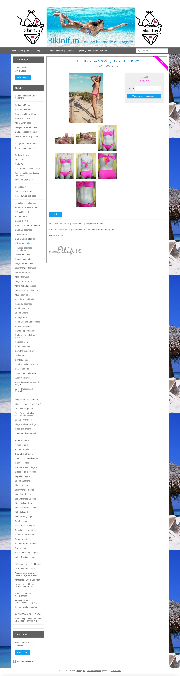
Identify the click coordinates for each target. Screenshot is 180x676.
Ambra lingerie (21, 445)
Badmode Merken (23, 105)
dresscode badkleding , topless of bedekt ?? (25, 585)
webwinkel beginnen (94, 671)
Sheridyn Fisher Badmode (26, 364)
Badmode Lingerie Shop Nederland (26, 97)
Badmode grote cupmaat (26, 132)
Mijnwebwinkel (116, 671)
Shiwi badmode (22, 369)
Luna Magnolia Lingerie (25, 499)
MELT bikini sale (22, 295)
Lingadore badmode (24, 263)
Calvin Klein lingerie (24, 454)
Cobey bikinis (21, 234)
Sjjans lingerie (21, 548)
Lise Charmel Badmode (25, 268)
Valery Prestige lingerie (25, 557)
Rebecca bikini (21, 342)
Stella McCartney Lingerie (26, 552)
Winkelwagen (23, 77)
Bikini (13, 51)
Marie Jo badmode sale (25, 286)
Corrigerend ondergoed (25, 433)
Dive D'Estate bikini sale (26, 239)
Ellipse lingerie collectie (25, 472)
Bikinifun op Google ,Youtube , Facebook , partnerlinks (28, 620)
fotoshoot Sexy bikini (24, 180)
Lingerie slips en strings (25, 424)
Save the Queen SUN (24, 351)
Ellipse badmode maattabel (24, 249)
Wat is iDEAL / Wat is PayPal (28, 614)
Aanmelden (22, 652)
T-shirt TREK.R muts (24, 191)
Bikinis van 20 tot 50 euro (26, 114)
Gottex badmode (22, 254)
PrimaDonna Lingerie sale (26, 530)
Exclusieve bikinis (23, 109)
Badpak (39, 51)
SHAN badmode (22, 360)
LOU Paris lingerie (23, 494)
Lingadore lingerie (23, 485)
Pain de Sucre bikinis (24, 299)
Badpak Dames (22, 155)
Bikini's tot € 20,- (22, 118)
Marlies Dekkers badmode (26, 290)
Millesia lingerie (22, 512)
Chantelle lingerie (23, 463)
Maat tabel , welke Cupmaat (27, 580)
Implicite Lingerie (22, 476)
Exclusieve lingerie (23, 420)
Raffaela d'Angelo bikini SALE (25, 336)
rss (84, 671)
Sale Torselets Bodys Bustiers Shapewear (24, 414)
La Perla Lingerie (22, 481)
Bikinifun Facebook (23, 661)
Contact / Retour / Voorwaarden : (23, 595)
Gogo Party (81, 51)
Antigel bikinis (21, 216)
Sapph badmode (22, 346)
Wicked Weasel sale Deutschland (24, 390)
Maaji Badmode (22, 277)
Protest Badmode (23, 326)
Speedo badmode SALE (26, 373)
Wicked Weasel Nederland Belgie (27, 383)
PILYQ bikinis (21, 317)
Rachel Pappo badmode (26, 331)
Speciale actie (21, 187)
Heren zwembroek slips (25, 196)
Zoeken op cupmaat (24, 409)
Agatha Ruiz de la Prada (26, 207)
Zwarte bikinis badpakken (26, 136)
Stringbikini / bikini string (26, 143)
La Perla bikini (21, 313)
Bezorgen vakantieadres (26, 607)
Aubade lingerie (22, 440)
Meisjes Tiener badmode (26, 127)
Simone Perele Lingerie (25, 543)
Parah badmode (22, 308)
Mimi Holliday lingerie (24, 517)
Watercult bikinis (22, 378)
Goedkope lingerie (23, 429)
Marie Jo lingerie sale (24, 503)
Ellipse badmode (22, 243)
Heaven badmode (23, 259)
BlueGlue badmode (23, 230)
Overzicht (55, 214)
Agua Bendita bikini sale (25, 203)
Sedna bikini (20, 355)
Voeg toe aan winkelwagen (144, 96)
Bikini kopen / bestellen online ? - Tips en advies (26, 574)
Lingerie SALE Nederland (26, 400)
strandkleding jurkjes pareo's (27, 168)
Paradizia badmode (23, 304)
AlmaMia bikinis (22, 212)
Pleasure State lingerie (25, 526)
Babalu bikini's (21, 221)
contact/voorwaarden (97, 51)
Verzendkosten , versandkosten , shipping (26, 601)
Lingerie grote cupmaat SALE (28, 404)
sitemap (79, 671)
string (20, 51)
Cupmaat (70, 51)
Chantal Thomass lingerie (26, 458)
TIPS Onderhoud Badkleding (28, 564)
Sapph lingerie (21, 539)
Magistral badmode (23, 281)
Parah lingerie (21, 521)
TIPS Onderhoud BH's (25, 569)
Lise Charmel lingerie (24, 490)
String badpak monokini (25, 148)
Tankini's (19, 164)
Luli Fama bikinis (22, 272)
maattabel (65, 252)
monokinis (19, 159)
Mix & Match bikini (23, 123)
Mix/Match (49, 51)
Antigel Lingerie (22, 449)
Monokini (30, 51)
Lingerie (59, 51)
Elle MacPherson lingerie (26, 467)
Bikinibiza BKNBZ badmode (27, 225)
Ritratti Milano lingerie (24, 535)
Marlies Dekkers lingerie (25, 508)
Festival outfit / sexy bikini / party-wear (27, 174)
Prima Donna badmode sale (27, 322)
